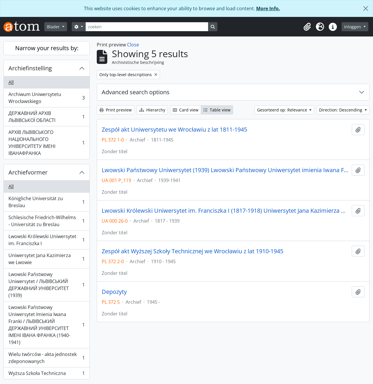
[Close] (366, 8)
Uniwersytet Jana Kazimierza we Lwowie (46, 259)
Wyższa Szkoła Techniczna (46, 374)
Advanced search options (136, 92)
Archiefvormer (27, 172)
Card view (185, 110)
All (11, 82)
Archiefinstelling (30, 68)
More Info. (268, 8)
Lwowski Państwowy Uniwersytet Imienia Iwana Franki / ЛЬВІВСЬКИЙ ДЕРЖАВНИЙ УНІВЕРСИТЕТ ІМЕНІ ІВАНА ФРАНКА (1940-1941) (46, 324)
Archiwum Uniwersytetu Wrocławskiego (46, 97)
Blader (54, 26)
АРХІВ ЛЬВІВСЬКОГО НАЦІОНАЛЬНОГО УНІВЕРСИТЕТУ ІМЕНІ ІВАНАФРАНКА (46, 142)
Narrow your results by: (46, 48)
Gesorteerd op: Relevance (282, 110)
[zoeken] (146, 26)
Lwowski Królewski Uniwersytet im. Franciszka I (46, 240)
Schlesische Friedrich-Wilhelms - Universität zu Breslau (46, 221)
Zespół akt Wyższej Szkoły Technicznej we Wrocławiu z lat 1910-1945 (192, 251)
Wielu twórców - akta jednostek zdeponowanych (46, 357)
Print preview (115, 110)
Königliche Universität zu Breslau (46, 202)
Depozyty (114, 291)
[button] (307, 26)
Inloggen (353, 26)
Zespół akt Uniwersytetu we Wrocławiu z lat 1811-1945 (174, 129)
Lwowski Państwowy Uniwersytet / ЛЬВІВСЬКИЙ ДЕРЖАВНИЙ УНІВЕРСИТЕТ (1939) (46, 285)
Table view (217, 110)
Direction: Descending (341, 110)
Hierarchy (152, 110)
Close (133, 44)
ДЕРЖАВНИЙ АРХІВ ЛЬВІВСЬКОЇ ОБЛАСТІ (46, 116)
